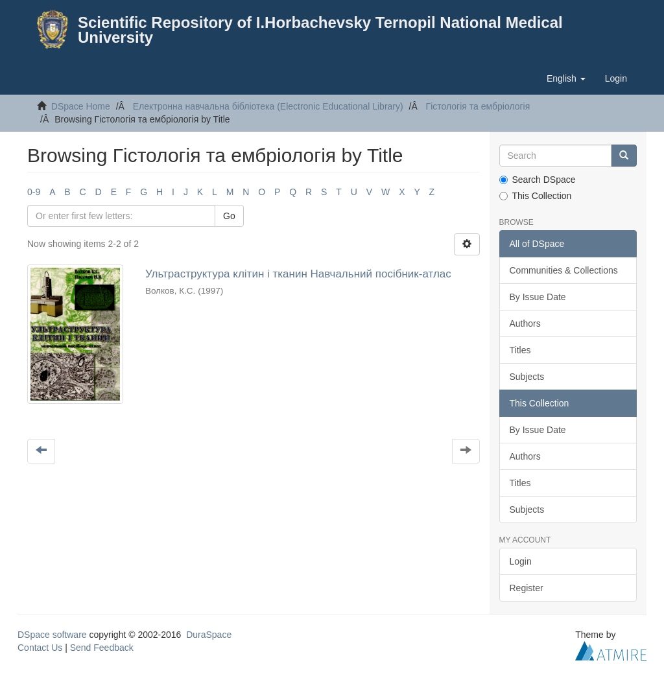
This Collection (535, 196)
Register (526, 588)
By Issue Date (538, 297)
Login (521, 561)
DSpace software (52, 634)
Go (229, 216)
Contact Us (40, 647)
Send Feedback (102, 647)
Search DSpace (537, 179)
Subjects (527, 376)
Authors (525, 323)
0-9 (33, 192)
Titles (520, 350)
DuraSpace (208, 634)
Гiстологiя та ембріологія (478, 106)
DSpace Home (80, 106)
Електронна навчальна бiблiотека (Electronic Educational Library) (268, 106)
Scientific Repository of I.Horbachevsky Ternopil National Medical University (320, 30)
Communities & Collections (564, 270)
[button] (566, 78)
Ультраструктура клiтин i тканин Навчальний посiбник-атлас (298, 274)
